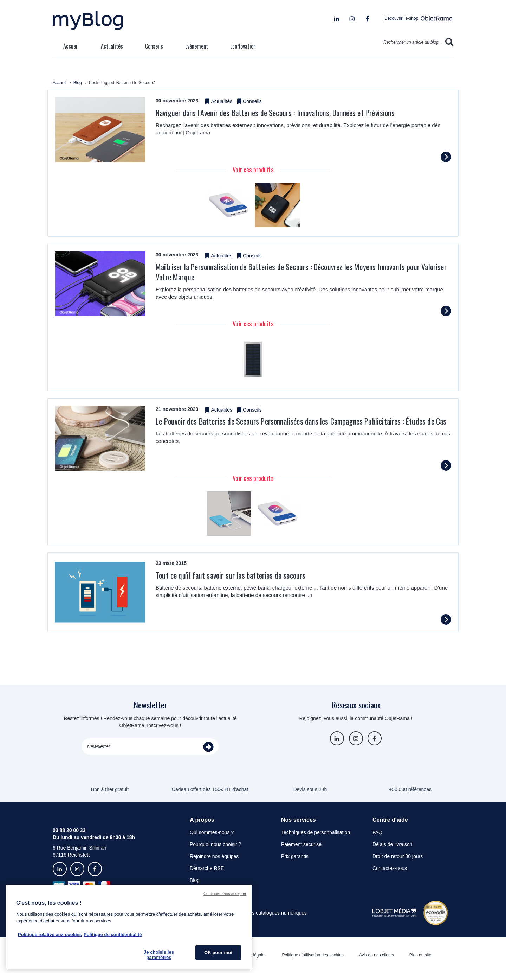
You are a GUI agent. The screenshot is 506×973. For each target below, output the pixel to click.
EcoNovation (243, 46)
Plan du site (420, 955)
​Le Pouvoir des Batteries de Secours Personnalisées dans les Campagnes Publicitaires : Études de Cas (301, 421)
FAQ (377, 832)
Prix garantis (295, 856)
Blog (195, 880)
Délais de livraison (392, 844)
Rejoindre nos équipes (214, 856)
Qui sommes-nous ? (212, 832)
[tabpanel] (229, 205)
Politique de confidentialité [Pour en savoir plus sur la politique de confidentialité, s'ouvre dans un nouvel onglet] (113, 934)
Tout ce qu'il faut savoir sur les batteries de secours (231, 575)
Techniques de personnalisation (315, 832)
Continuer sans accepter (224, 893)
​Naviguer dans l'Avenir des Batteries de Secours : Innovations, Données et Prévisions (275, 112)
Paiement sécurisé (301, 844)
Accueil (71, 46)
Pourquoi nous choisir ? (215, 844)
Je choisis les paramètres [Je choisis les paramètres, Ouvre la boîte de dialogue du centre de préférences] (159, 954)
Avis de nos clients (376, 955)
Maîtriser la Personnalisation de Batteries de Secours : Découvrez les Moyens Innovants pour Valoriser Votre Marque (301, 271)
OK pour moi (218, 952)
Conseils (154, 46)
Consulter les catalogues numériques (266, 913)
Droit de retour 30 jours (397, 856)
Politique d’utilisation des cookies (312, 955)
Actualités (112, 46)
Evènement (196, 46)
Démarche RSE (207, 868)
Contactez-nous (389, 868)
